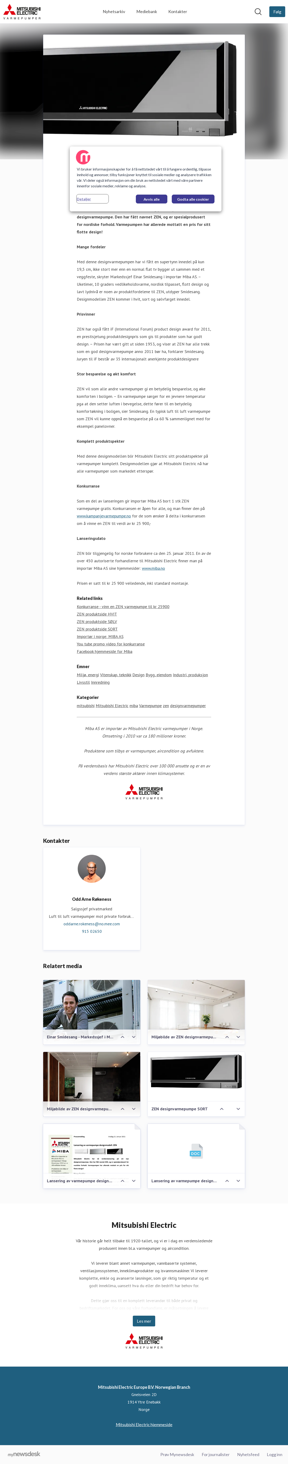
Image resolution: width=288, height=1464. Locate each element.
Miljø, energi (88, 675)
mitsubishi (86, 706)
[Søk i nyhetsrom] (258, 11)
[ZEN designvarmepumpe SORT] (196, 1072)
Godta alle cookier (193, 199)
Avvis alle (152, 199)
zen (166, 706)
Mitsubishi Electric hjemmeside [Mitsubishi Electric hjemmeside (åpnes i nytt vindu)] (144, 1424)
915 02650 (92, 931)
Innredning (100, 682)
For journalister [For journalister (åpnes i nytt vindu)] (216, 1454)
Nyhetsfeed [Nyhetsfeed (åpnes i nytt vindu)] (248, 1454)
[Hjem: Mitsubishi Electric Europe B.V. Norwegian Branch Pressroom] (22, 12)
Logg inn (274, 1454)
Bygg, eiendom (159, 675)
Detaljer (84, 199)
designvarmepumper (188, 706)
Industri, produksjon (190, 675)
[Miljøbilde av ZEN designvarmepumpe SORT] (91, 1084)
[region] (145, 178)
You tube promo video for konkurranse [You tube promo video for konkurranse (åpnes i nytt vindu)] (111, 644)
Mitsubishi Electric (112, 706)
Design (138, 675)
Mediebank (146, 11)
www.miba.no (153, 568)
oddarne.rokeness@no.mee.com (91, 924)
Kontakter (177, 11)
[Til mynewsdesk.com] (24, 1454)
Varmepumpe (150, 706)
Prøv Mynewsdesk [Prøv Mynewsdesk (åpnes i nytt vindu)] (177, 1454)
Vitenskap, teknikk (115, 675)
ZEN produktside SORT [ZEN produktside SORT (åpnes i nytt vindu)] (97, 629)
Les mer (144, 1321)
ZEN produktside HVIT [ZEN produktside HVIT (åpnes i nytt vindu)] (97, 614)
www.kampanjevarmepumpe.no (104, 516)
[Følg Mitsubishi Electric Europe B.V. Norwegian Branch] (277, 11)
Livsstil (83, 682)
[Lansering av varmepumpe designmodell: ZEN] (196, 1151)
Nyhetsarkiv (114, 11)
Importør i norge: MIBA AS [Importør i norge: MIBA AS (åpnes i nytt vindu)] (100, 636)
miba (134, 706)
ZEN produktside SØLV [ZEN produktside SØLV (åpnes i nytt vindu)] (97, 621)
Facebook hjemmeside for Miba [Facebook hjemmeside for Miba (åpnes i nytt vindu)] (104, 651)
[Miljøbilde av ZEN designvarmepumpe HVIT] (196, 1012)
